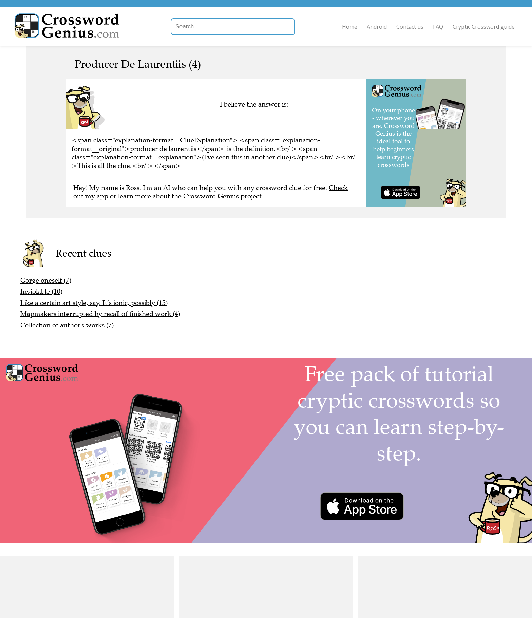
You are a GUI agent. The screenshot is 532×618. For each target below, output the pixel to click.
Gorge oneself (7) (45, 280)
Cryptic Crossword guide (481, 27)
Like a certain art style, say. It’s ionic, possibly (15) (94, 302)
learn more (134, 196)
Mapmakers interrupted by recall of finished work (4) (100, 314)
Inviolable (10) (41, 291)
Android (374, 27)
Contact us (406, 27)
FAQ (435, 27)
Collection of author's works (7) (67, 325)
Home (346, 27)
